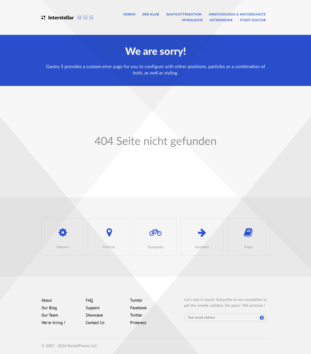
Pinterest (138, 323)
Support (93, 308)
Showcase (94, 315)
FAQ (89, 300)
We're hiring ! (53, 323)
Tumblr (136, 300)
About (46, 300)
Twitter (136, 315)
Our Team (49, 315)
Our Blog (49, 308)
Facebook (138, 308)
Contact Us (95, 323)
